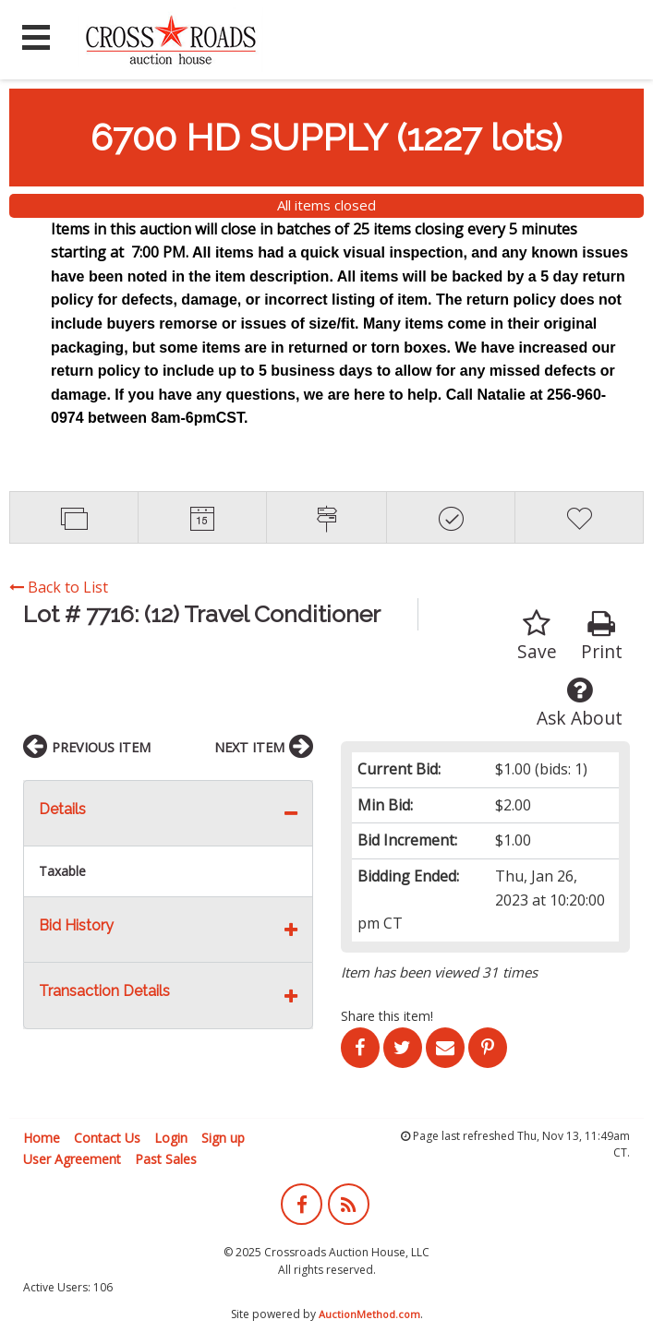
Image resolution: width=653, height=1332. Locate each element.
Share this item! (387, 1016)
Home (41, 1137)
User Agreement (72, 1159)
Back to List (58, 587)
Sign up (223, 1137)
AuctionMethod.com (369, 1314)
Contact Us (107, 1137)
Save (537, 636)
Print (602, 636)
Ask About (580, 703)
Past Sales (166, 1159)
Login (170, 1137)
